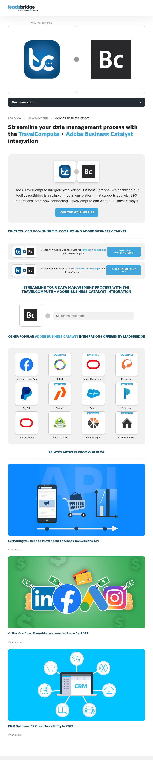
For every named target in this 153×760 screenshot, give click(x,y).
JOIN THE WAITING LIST (76, 212)
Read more (15, 550)
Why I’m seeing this (41, 23)
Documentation (23, 102)
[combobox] (93, 316)
